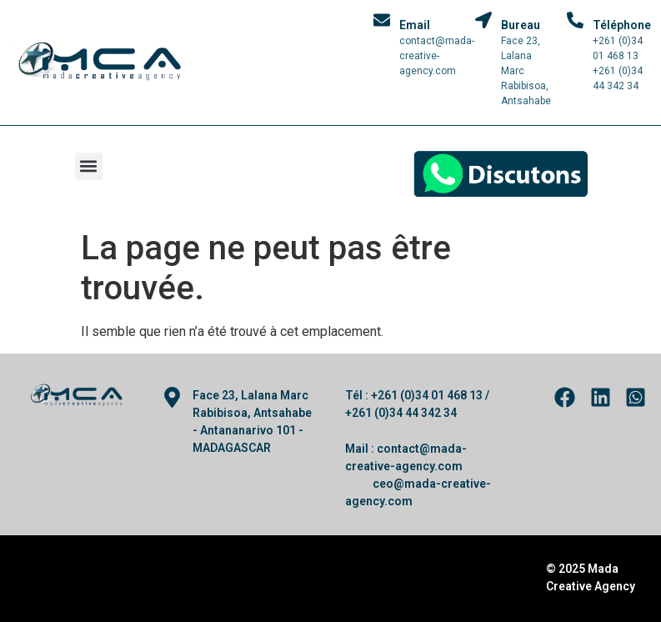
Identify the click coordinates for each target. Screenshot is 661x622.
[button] (89, 166)
